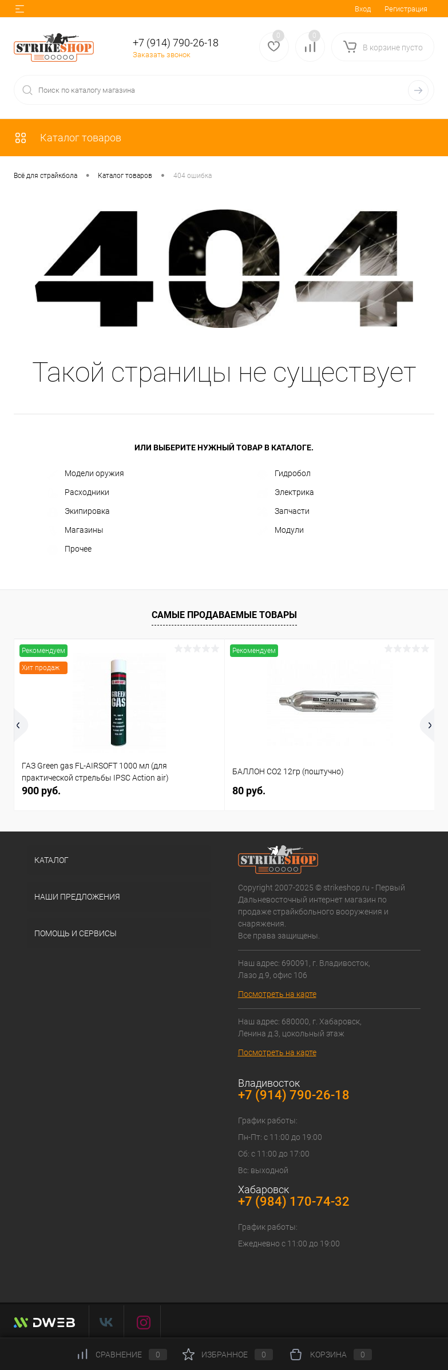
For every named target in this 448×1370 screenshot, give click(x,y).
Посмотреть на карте (277, 994)
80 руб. (248, 791)
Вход (363, 9)
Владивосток (269, 1083)
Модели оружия (85, 474)
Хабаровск (263, 1189)
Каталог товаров (67, 138)
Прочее (69, 549)
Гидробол (284, 474)
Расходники (78, 493)
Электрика (285, 493)
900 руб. (41, 791)
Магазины (75, 530)
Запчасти (283, 511)
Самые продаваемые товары (224, 614)
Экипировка (78, 511)
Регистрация (405, 9)
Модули (280, 530)
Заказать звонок (162, 54)
